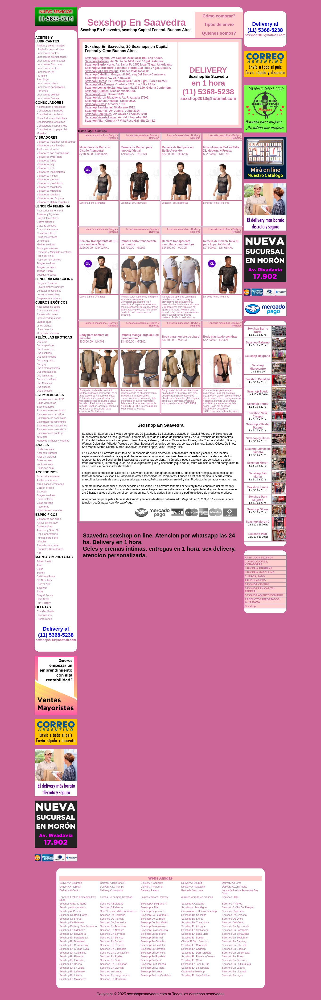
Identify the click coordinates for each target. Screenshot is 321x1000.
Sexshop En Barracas (112, 933)
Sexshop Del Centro (233, 922)
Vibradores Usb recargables (53, 202)
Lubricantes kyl (45, 71)
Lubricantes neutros (48, 68)
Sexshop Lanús (95, 101)
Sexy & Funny (45, 595)
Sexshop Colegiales (98, 114)
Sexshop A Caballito (192, 903)
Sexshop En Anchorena (154, 930)
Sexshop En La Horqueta (236, 964)
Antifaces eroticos (47, 480)
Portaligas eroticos (47, 248)
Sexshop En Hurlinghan (113, 964)
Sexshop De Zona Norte (195, 922)
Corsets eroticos (46, 233)
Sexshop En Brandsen (72, 941)
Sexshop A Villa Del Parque (238, 907)
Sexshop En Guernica (234, 960)
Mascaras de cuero (48, 333)
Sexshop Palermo (97, 61)
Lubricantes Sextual (48, 98)
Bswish (41, 572)
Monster (41, 133)
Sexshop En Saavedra (136, 22)
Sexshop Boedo (95, 77)
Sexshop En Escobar (71, 956)
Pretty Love (43, 584)
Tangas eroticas (46, 263)
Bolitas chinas (45, 526)
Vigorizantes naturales (49, 510)
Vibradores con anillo (49, 518)
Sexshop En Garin (110, 960)
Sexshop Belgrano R (153, 911)
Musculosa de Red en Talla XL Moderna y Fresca (221, 149)
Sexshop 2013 (230, 897)
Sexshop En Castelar (153, 945)
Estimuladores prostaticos (51, 429)
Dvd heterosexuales (48, 368)
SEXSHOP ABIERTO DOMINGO (264, 595)
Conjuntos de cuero (48, 310)
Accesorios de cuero (48, 306)
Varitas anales (45, 464)
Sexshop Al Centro (70, 911)
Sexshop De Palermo (71, 922)
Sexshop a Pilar (150, 907)
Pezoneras (43, 506)
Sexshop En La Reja (152, 967)
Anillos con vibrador (48, 149)
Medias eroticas (46, 244)
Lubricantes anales (47, 53)
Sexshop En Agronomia (235, 926)
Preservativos (45, 499)
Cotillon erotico (45, 487)
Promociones (44, 618)
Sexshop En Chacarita (194, 945)
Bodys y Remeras (47, 283)
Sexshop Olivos (95, 104)
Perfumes (42, 90)
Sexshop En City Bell (234, 945)
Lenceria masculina (48, 294)
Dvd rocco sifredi (46, 379)
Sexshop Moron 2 (257, 521)
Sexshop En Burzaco (112, 941)
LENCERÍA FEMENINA (258, 568)
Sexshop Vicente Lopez (100, 117)
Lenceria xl (43, 240)
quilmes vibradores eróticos (197, 897)
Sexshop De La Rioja (153, 918)
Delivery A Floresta (70, 886)
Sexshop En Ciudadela (113, 948)
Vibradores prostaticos (49, 183)
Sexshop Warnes (96, 110)
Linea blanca (44, 325)
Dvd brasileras (45, 349)
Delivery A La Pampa (112, 886)
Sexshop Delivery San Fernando (78, 926)
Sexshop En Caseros (112, 945)
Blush (40, 568)
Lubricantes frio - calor (49, 64)
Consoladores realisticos (51, 121)
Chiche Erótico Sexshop (195, 941)
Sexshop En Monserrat (113, 979)
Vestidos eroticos (46, 274)
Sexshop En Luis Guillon (195, 975)
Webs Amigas (160, 878)
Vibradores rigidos (47, 175)
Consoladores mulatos (49, 114)
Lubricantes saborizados (51, 87)
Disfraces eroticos (47, 237)
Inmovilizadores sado (49, 318)
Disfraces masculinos (49, 290)
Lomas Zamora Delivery (154, 897)
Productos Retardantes (50, 549)
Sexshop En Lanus (151, 971)
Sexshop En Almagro (112, 930)
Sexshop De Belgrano (112, 914)
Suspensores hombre (49, 298)
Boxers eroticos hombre (50, 286)
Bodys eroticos (45, 221)
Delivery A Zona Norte (234, 886)
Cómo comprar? (218, 16)
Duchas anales (45, 449)
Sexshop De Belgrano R (155, 914)
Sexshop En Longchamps (114, 975)
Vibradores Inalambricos (51, 171)
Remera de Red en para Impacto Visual (136, 149)
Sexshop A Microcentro (72, 907)
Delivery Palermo (150, 890)
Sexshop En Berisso (111, 937)
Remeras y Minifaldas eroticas (54, 252)
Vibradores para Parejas (51, 145)
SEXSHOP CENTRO (257, 584)
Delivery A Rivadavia (193, 886)
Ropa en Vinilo (45, 255)
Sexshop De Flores (70, 918)
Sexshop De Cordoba (234, 914)
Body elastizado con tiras (220, 336)
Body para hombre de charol (181, 336)
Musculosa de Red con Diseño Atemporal (94, 149)
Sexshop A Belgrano (111, 903)
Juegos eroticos (46, 495)
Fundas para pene (47, 537)
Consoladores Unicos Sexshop (199, 911)
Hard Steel (43, 599)
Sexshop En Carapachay (73, 945)
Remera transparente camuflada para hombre (178, 243)
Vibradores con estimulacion (53, 153)
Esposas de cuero (47, 314)
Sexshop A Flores (232, 903)
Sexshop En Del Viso (153, 952)
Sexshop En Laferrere (72, 971)
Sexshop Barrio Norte (99, 64)
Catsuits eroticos (46, 225)
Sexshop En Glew (191, 960)
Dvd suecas (43, 386)
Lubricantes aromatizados (51, 56)
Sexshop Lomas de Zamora (103, 87)
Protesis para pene (47, 545)
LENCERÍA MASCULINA (259, 572)
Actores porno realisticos (51, 106)
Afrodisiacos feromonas (50, 484)
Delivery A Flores (232, 882)
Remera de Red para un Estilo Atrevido (177, 149)
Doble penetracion (47, 534)
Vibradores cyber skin (49, 156)
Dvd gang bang (45, 360)
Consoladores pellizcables (52, 118)
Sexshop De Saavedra (113, 922)
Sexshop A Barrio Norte (72, 903)
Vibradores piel (45, 168)
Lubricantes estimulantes (51, 60)
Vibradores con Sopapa (50, 198)
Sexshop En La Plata (112, 967)
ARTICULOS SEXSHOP (259, 557)
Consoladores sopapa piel (52, 129)
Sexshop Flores (95, 81)
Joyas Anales (44, 460)
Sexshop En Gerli (151, 960)
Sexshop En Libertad (234, 971)
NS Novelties (44, 580)
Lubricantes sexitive (48, 94)
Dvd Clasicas (44, 383)
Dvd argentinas (45, 345)
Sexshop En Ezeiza (111, 956)
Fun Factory (44, 602)
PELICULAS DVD (255, 580)
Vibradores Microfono (49, 190)
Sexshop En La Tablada (195, 967)
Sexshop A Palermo (111, 907)
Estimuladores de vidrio (50, 414)
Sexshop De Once (232, 918)
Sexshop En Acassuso (113, 926)
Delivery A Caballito (152, 882)
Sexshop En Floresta (71, 960)
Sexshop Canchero (233, 911)
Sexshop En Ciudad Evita (74, 948)
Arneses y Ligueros (48, 214)
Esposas (42, 491)
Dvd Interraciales (46, 371)
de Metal (42, 436)
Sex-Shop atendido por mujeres (118, 911)
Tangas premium (46, 267)
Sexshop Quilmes (97, 91)
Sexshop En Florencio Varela (198, 956)
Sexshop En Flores (233, 956)
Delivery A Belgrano (70, 882)
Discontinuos (44, 615)
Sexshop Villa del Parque (102, 71)
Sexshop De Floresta (112, 918)
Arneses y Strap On (48, 530)
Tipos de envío (219, 24)
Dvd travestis (44, 390)
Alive (39, 565)
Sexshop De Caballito (193, 914)
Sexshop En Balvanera (235, 930)
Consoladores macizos (50, 110)
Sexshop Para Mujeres (257, 498)
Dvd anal (42, 341)
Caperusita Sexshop (193, 971)
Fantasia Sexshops (192, 890)
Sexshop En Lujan (232, 975)
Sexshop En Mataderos (72, 979)
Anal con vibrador (47, 452)
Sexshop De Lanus (192, 918)
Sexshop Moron (95, 94)
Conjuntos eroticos (47, 229)
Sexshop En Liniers (70, 975)
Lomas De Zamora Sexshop (116, 897)
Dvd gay (41, 364)
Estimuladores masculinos (52, 425)
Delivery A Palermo (152, 886)
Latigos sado (44, 321)
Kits (39, 552)
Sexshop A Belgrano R (154, 903)
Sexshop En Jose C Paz (195, 964)
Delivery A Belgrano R (112, 882)
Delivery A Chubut (191, 882)
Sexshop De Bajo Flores (73, 914)
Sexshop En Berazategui (73, 937)
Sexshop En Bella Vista (194, 933)
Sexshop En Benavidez (235, 933)
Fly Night (42, 75)
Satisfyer (42, 587)
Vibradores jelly (45, 164)
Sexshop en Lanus (110, 971)
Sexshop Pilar (94, 120)
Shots (40, 591)
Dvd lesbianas (45, 375)
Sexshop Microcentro (99, 68)
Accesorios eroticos (48, 476)
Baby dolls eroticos (47, 218)
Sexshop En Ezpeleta (153, 956)
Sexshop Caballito (97, 74)
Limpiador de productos (50, 49)
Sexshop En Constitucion (114, 952)
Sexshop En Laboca (233, 967)
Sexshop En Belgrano (153, 933)
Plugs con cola (45, 468)
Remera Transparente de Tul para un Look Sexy (98, 243)
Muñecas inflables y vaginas (53, 440)
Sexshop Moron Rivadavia (102, 97)
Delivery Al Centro (69, 890)
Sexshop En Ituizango (153, 964)
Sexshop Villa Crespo (99, 84)
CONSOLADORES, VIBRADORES (256, 563)
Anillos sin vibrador (47, 522)
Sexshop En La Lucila (71, 967)
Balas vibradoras (46, 402)
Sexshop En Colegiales (72, 952)
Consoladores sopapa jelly (52, 125)
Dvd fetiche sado (46, 356)
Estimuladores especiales (51, 418)
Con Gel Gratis (45, 611)
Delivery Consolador (111, 890)
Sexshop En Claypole (153, 948)
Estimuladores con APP (50, 399)
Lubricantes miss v (47, 83)
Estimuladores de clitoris (51, 410)
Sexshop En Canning (234, 941)
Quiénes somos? (219, 33)
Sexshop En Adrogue (193, 926)
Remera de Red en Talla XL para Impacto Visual (221, 243)
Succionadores (45, 406)
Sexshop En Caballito (153, 941)
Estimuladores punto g (49, 433)
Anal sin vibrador (46, 456)
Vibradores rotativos (48, 194)
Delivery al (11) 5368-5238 (56, 632)
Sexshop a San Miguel (194, 907)
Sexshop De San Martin (154, 922)
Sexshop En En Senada (236, 952)
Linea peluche (45, 329)
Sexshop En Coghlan (193, 948)
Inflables (41, 541)
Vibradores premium (48, 179)
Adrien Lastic (44, 561)
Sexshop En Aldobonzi (72, 930)
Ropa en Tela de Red (49, 259)
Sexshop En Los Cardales (156, 975)
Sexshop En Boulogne (235, 937)
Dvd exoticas (44, 352)
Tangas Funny (45, 270)
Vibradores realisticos (49, 187)
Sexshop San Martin (98, 107)
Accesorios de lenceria (50, 210)
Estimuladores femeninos (51, 421)
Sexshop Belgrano (97, 58)
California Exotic (46, 576)
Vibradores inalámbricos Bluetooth (56, 141)
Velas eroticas (45, 502)
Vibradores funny (46, 160)
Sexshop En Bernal (152, 937)
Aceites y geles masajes (51, 45)
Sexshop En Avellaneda (195, 930)
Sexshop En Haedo (70, 964)
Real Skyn (43, 79)
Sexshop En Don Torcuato (196, 952)
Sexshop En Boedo (192, 937)
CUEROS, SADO (255, 576)
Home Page (85, 130)
